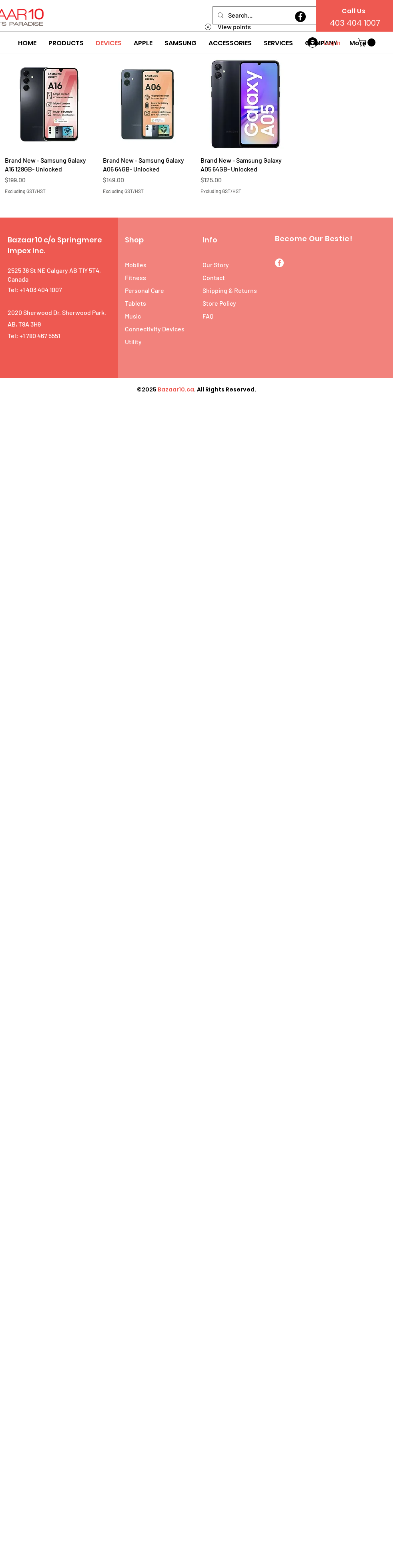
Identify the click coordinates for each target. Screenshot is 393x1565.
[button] (66, 43)
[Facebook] (300, 16)
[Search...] (286, 15)
